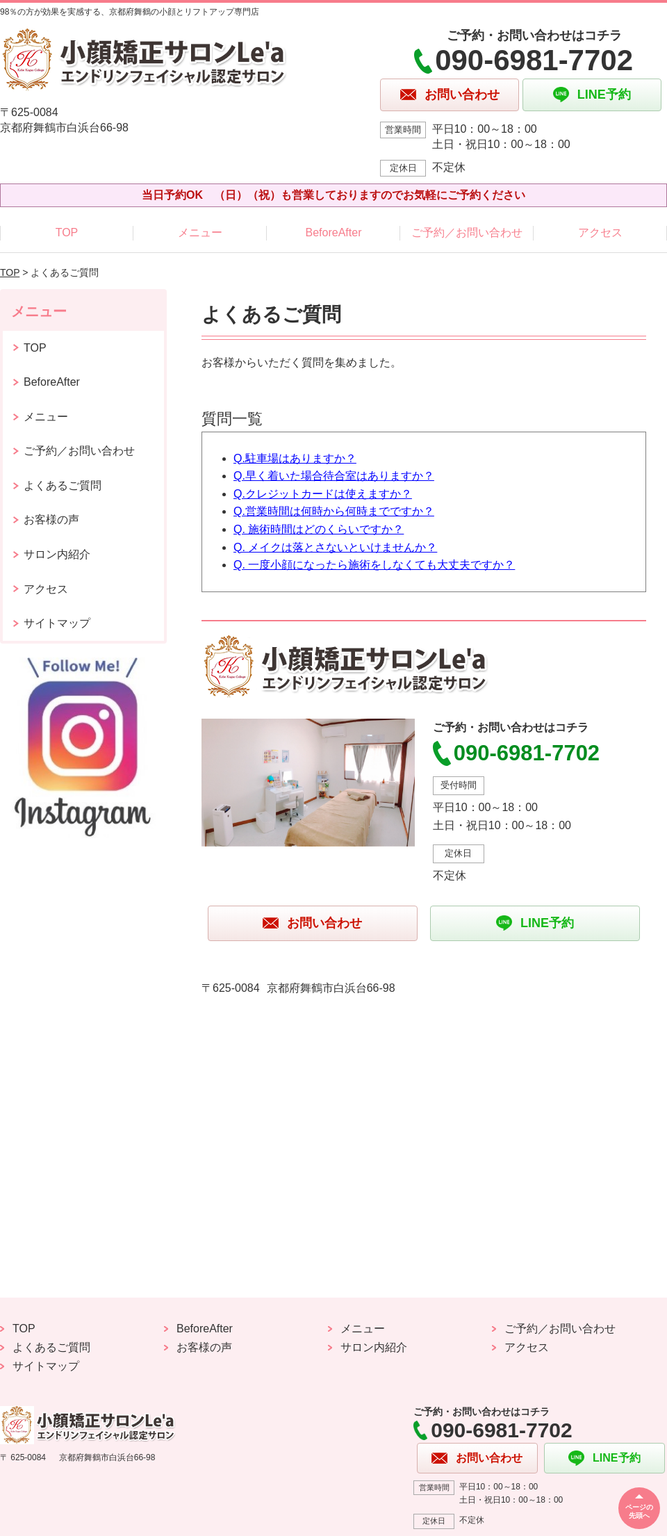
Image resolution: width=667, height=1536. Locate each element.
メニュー (200, 232)
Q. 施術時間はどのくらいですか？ (318, 529)
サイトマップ (57, 623)
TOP (67, 232)
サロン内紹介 (57, 554)
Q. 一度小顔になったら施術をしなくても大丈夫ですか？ (374, 565)
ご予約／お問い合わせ (466, 232)
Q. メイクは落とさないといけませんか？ (335, 547)
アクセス (600, 232)
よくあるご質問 (62, 485)
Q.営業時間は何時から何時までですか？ (333, 511)
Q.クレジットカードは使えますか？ (322, 494)
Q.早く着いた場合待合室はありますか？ (333, 476)
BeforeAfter (334, 232)
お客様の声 (51, 519)
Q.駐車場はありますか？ (294, 458)
